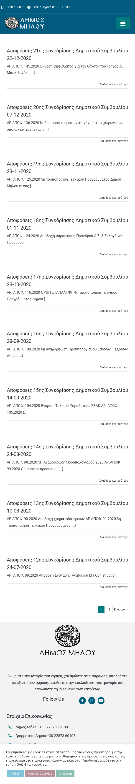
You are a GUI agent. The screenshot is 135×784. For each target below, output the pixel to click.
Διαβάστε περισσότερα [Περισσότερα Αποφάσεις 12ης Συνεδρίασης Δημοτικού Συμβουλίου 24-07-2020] (113, 587)
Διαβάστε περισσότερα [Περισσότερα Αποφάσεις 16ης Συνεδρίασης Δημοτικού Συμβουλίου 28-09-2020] (113, 367)
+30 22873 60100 (53, 727)
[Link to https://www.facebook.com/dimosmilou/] (82, 700)
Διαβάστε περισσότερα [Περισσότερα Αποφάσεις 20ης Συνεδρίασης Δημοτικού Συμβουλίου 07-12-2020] (113, 141)
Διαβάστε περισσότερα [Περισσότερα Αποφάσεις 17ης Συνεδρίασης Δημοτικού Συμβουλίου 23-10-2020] (113, 310)
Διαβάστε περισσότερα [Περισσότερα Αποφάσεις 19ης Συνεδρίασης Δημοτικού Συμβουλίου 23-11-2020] (113, 197)
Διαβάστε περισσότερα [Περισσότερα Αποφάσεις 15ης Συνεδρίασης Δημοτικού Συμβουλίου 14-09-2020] (113, 424)
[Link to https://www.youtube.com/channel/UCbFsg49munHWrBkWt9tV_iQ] (101, 700)
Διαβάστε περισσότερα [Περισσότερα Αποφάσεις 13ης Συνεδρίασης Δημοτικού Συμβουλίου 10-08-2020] (113, 537)
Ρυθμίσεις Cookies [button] (40, 773)
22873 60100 (17, 7)
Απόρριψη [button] (65, 773)
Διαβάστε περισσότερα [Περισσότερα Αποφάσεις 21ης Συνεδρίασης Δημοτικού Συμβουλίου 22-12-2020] (113, 84)
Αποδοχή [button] (15, 773)
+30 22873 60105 (61, 736)
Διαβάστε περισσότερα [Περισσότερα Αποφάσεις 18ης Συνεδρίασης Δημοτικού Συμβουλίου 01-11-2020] (113, 254)
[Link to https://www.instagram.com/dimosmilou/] (91, 700)
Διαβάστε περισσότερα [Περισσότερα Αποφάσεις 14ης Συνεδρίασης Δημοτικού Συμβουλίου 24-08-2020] (113, 480)
